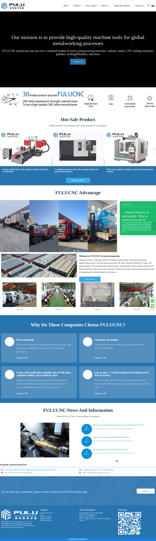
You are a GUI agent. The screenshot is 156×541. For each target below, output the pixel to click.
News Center (90, 8)
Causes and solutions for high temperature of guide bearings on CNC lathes (30, 483)
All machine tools (46, 513)
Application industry (122, 6)
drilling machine (45, 520)
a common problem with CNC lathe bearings (98, 483)
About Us (105, 6)
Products (76, 8)
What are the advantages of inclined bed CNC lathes (111, 496)
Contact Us (139, 6)
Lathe (42, 515)
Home (65, 6)
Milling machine (45, 518)
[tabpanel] (117, 499)
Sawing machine (45, 517)
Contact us (78, 61)
